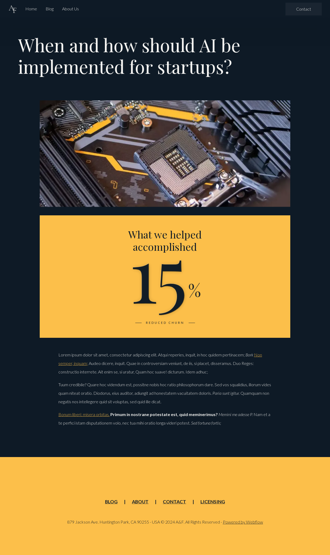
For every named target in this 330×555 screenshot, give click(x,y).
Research (188, 89)
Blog (50, 8)
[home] (12, 9)
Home (31, 8)
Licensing (212, 502)
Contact (303, 8)
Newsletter (160, 89)
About (140, 502)
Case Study (132, 89)
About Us (70, 8)
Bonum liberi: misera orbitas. (84, 414)
